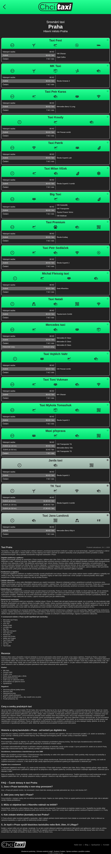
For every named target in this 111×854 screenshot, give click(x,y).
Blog (86, 845)
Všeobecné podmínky (28, 851)
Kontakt (106, 845)
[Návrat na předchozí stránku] (4, 7)
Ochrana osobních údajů (45, 851)
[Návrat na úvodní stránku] (13, 844)
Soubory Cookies (59, 851)
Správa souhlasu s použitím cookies (78, 851)
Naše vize (78, 845)
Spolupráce (95, 845)
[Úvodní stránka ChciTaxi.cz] (55, 7)
